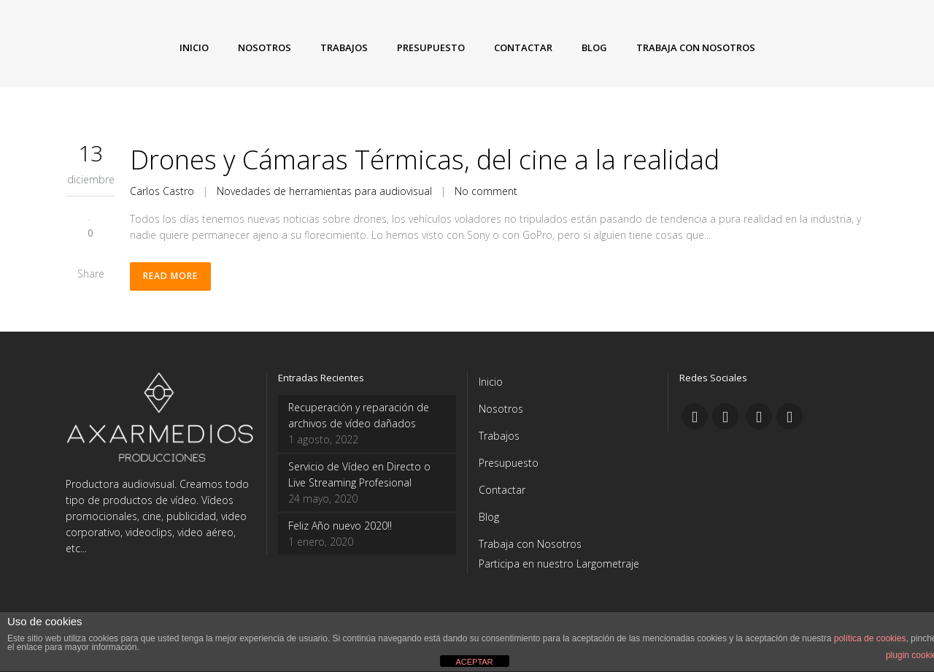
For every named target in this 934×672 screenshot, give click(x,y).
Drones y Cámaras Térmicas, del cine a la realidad (424, 159)
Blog (489, 517)
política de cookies (870, 638)
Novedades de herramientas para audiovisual (324, 191)
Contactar (502, 490)
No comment (486, 191)
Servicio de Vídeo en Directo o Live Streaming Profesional (359, 474)
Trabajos (499, 436)
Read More (170, 276)
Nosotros (501, 409)
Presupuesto (509, 463)
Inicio (491, 382)
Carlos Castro (162, 191)
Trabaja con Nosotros (530, 544)
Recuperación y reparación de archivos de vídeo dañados (358, 415)
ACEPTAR (474, 661)
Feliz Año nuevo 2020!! (340, 525)
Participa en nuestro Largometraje (559, 563)
